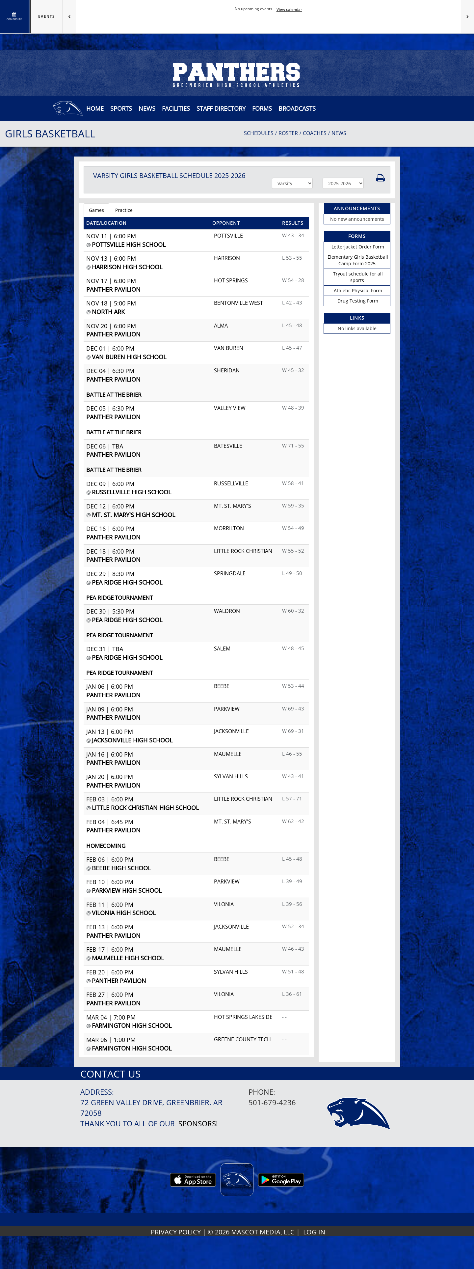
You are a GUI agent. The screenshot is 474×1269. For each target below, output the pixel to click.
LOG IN (314, 1231)
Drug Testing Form (357, 301)
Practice (124, 210)
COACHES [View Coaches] (315, 133)
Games (96, 210)
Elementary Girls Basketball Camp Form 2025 (358, 260)
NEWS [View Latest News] (338, 133)
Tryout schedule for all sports (358, 277)
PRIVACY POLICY (176, 1231)
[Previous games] (69, 16)
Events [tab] (46, 16)
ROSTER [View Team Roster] (288, 133)
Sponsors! (198, 1123)
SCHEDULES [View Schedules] (259, 133)
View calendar (289, 9)
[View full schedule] (15, 16)
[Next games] (467, 16)
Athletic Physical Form (358, 290)
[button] (147, 108)
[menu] (95, 108)
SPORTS (121, 108)
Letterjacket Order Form (357, 247)
